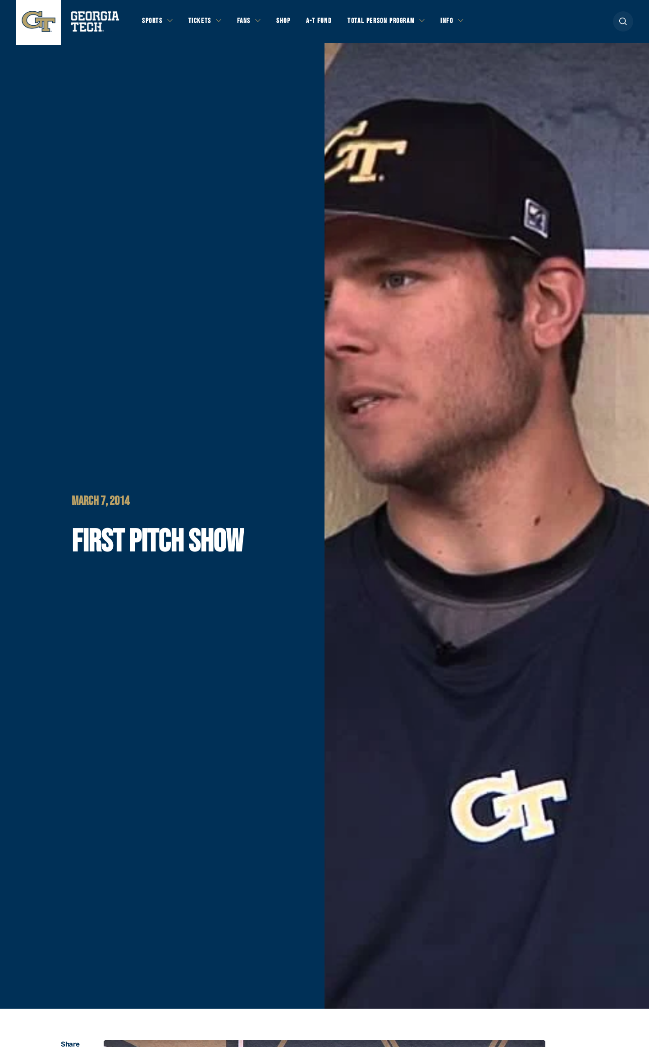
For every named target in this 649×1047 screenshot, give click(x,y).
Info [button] (459, 23)
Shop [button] (288, 23)
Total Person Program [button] (391, 23)
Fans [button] (248, 23)
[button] (623, 23)
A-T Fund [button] (325, 23)
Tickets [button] (202, 23)
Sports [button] (153, 23)
